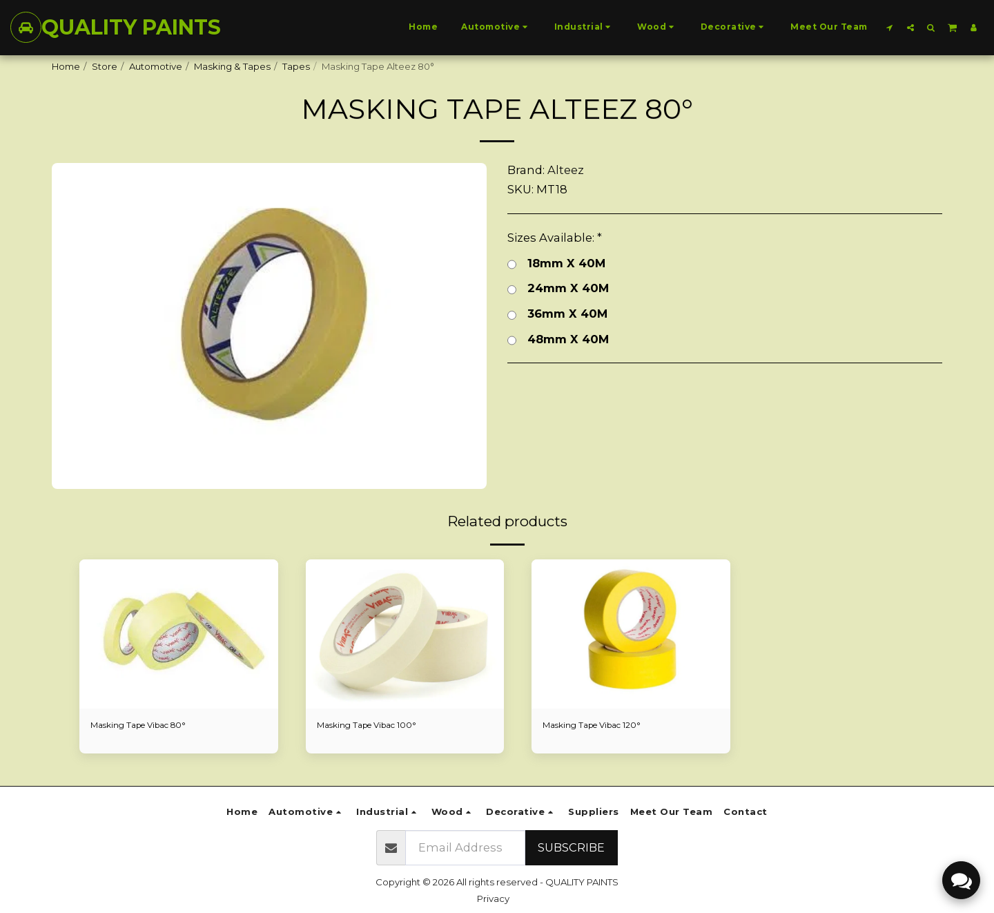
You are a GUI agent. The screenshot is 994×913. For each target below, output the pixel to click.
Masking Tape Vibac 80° (144, 725)
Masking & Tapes (232, 66)
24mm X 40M (558, 288)
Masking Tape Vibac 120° (598, 725)
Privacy (493, 898)
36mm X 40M (557, 314)
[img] (178, 634)
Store (104, 66)
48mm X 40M (558, 339)
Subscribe (571, 847)
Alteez (565, 170)
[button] (889, 27)
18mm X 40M (556, 263)
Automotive (155, 66)
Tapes (296, 66)
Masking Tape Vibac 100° (373, 725)
